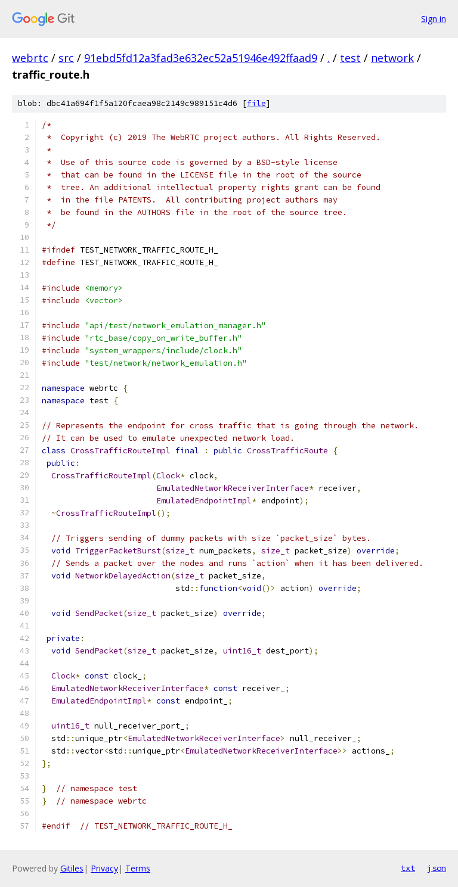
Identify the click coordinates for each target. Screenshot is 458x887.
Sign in (433, 18)
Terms (137, 868)
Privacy (104, 868)
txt (408, 868)
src (66, 58)
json (436, 868)
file (256, 103)
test (350, 58)
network (392, 58)
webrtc (30, 58)
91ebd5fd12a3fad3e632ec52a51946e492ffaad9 (200, 58)
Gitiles (71, 868)
